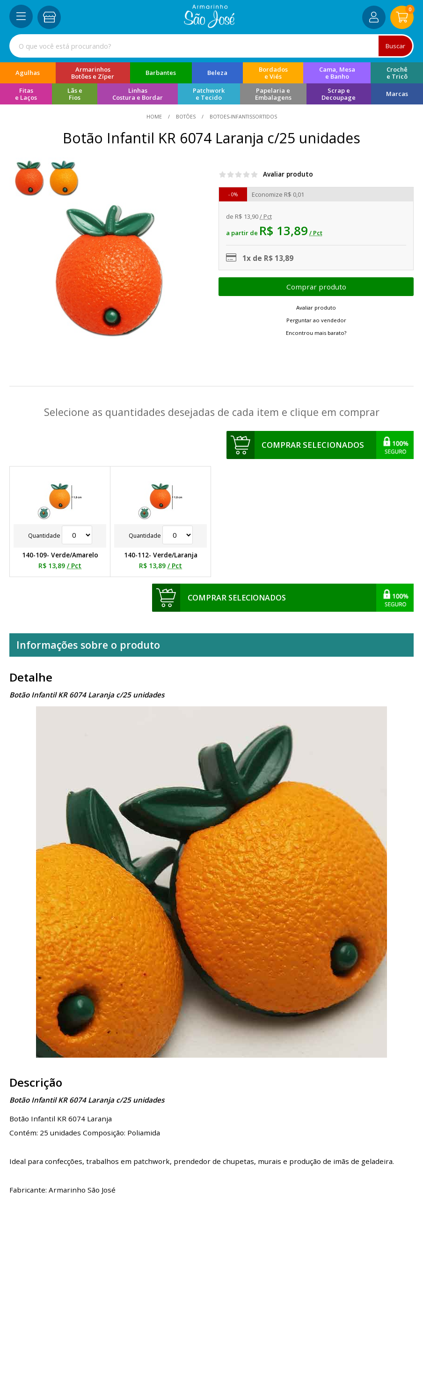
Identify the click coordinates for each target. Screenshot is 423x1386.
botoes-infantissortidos (242, 116)
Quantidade (60, 536)
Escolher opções (316, 286)
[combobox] (211, 46)
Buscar (395, 45)
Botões (186, 116)
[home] (209, 25)
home (154, 116)
